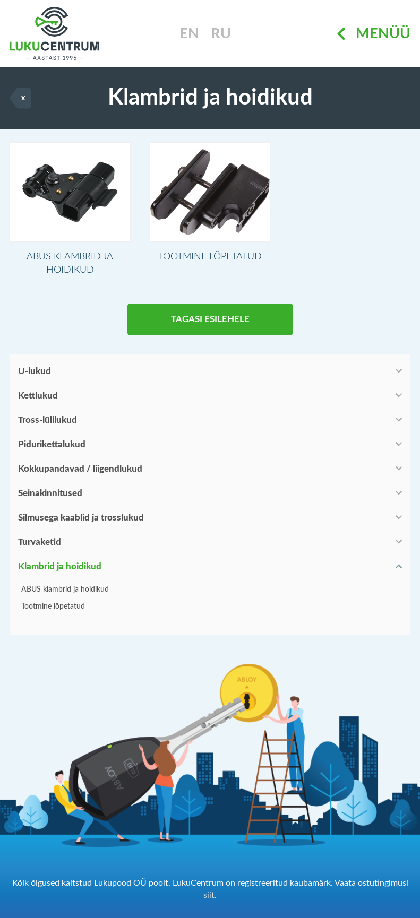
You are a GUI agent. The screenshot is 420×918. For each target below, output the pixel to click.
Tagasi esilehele (210, 319)
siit (209, 895)
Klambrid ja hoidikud (59, 566)
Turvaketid (39, 542)
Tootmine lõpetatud (53, 606)
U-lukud (34, 371)
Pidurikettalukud (51, 444)
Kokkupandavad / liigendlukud (80, 468)
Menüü (373, 34)
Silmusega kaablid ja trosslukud (81, 517)
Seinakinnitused (50, 493)
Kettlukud (38, 395)
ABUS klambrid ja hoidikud (65, 589)
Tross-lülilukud (47, 420)
